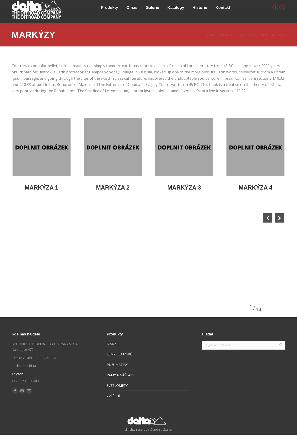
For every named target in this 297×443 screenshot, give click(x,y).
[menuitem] (108, 20)
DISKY (111, 352)
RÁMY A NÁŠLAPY (120, 383)
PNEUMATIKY (117, 373)
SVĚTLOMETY (117, 394)
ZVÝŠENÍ (113, 404)
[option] (81, 279)
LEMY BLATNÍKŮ (119, 362)
